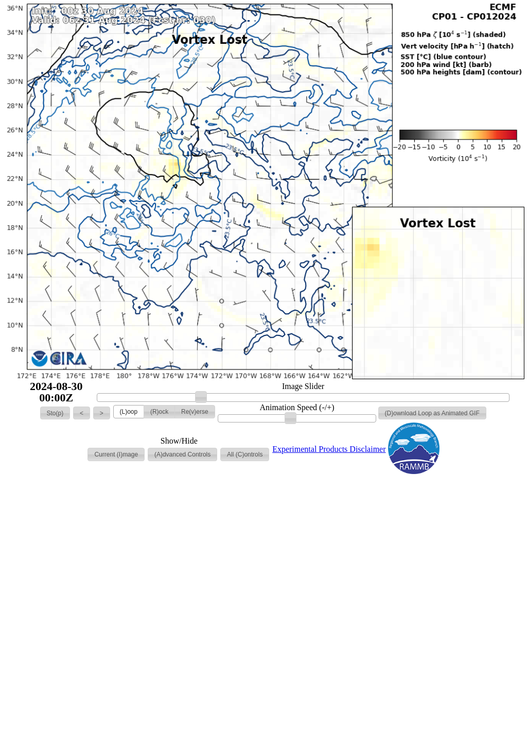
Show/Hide (179, 441)
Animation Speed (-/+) (297, 407)
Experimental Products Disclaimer (328, 449)
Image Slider (303, 386)
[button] (55, 413)
